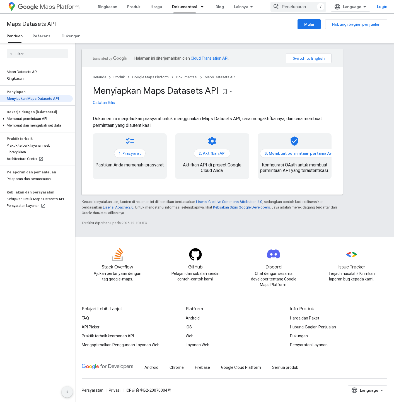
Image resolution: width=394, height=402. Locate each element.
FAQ (85, 318)
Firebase (202, 367)
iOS (189, 327)
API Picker (91, 327)
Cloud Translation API (209, 58)
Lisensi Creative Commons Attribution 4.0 (229, 202)
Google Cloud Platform (241, 367)
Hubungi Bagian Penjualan (313, 327)
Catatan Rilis (104, 102)
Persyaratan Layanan (309, 345)
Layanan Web (197, 345)
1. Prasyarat (130, 153)
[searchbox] (37, 53)
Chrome (177, 367)
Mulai (309, 24)
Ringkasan (107, 6)
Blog (220, 6)
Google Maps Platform (150, 77)
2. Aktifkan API (212, 153)
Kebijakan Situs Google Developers (241, 207)
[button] (36, 118)
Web (190, 336)
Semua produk (285, 367)
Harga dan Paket (304, 318)
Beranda (99, 77)
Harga (156, 6)
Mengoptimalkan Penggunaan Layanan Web (120, 345)
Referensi (42, 35)
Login (382, 6)
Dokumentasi (186, 77)
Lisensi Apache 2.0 (118, 207)
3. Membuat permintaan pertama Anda (301, 153)
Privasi (114, 390)
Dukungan (71, 35)
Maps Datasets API (31, 24)
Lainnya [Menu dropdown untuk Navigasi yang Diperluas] (241, 6)
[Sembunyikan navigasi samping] (67, 392)
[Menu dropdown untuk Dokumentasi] (204, 6)
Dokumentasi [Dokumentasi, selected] (184, 6)
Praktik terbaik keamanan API (108, 336)
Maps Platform (48, 7)
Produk (134, 6)
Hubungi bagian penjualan (356, 24)
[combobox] (298, 7)
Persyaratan (92, 390)
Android (193, 318)
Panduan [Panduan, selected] (15, 35)
